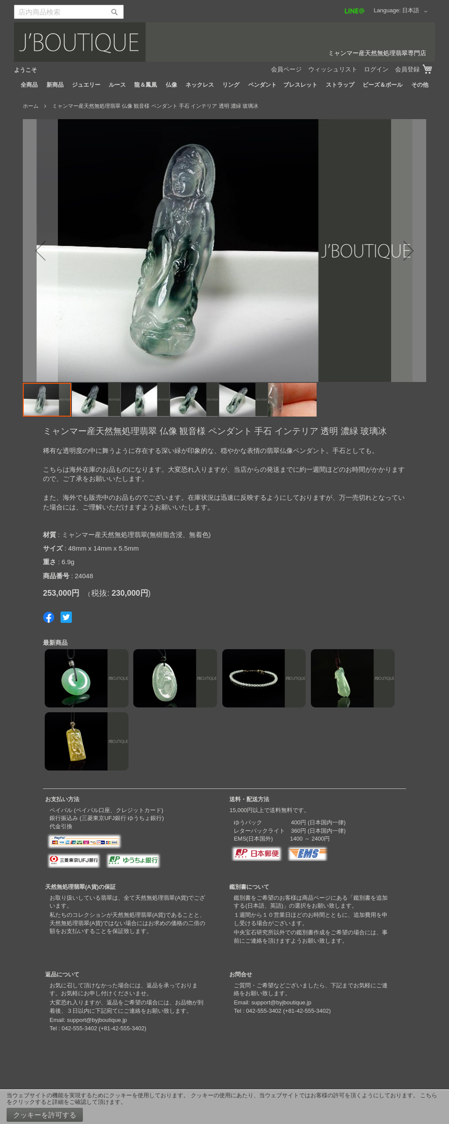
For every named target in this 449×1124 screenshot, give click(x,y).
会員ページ (286, 69)
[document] (224, 1107)
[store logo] (224, 42)
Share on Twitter (66, 617)
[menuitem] (29, 85)
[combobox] (69, 12)
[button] (416, 11)
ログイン (376, 69)
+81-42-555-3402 (122, 1028)
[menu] (224, 85)
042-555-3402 (79, 1028)
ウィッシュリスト (332, 69)
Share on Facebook (48, 617)
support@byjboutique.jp (97, 1020)
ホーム (31, 106)
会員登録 (407, 69)
